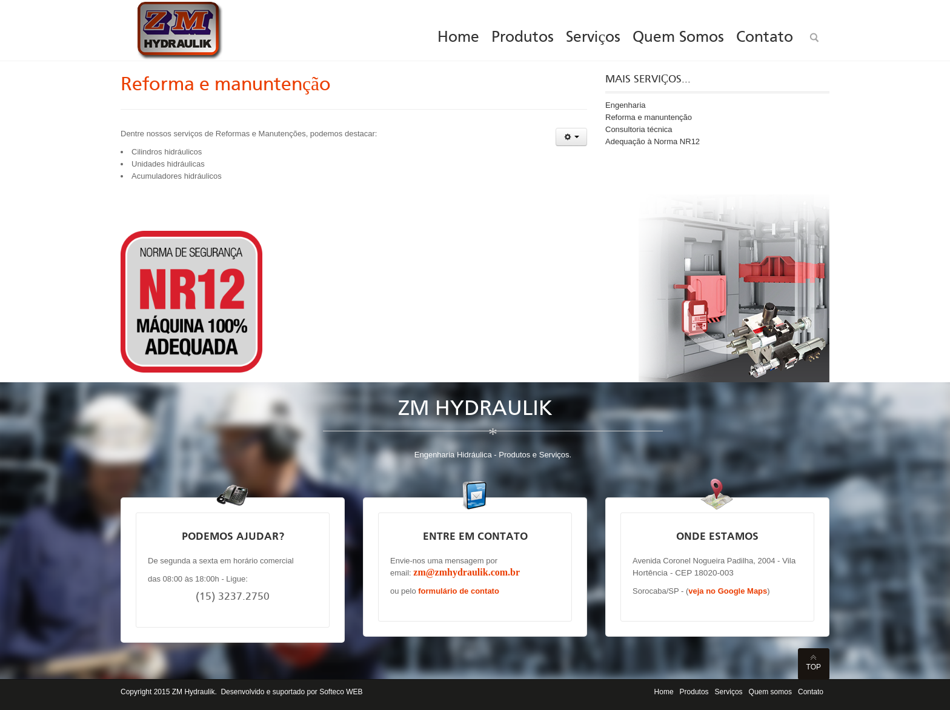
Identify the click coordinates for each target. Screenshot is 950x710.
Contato (810, 692)
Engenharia (625, 105)
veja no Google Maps (727, 591)
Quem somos (770, 692)
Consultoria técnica (639, 129)
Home (664, 692)
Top (813, 667)
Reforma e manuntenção (226, 85)
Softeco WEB (340, 692)
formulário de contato (458, 591)
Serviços (729, 692)
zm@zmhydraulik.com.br (466, 572)
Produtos (694, 692)
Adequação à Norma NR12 (652, 141)
